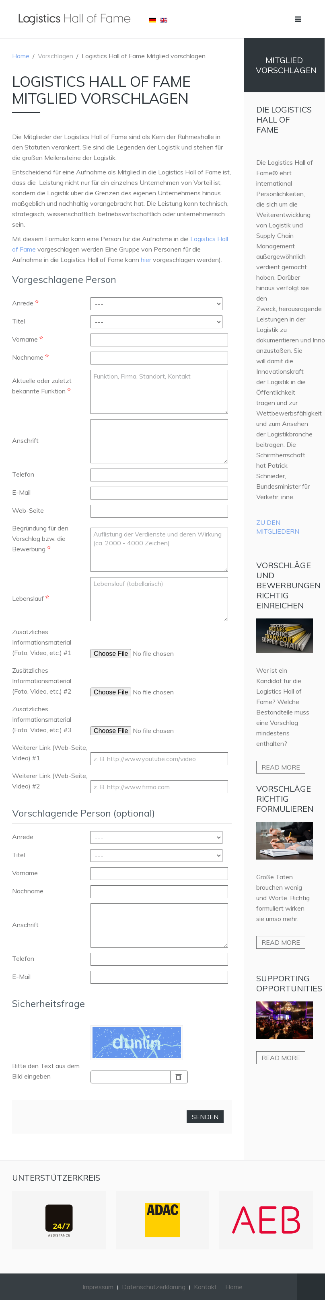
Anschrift (25, 440)
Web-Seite (28, 510)
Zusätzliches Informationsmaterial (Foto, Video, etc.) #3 (42, 719)
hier (146, 260)
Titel (18, 321)
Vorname (28, 339)
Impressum (97, 1287)
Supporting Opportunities (289, 983)
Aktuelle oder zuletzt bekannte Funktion (42, 386)
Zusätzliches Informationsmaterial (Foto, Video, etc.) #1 (42, 642)
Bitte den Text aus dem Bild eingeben (46, 1071)
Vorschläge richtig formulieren (284, 799)
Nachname (31, 357)
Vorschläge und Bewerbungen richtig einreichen (288, 585)
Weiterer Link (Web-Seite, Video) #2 (49, 781)
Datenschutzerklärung (153, 1287)
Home (20, 56)
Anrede (26, 303)
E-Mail (21, 492)
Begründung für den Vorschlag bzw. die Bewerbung (40, 538)
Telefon (23, 474)
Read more (280, 767)
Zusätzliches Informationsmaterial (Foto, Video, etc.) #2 (42, 680)
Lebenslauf (31, 598)
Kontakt (205, 1287)
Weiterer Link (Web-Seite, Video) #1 (49, 752)
